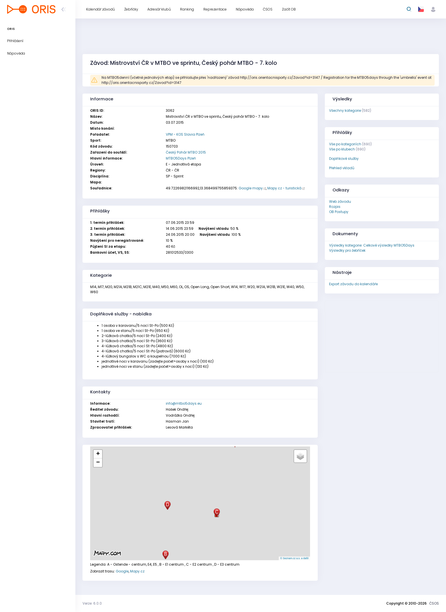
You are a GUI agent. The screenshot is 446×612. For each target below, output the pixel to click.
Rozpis (334, 206)
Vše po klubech (342, 149)
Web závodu (340, 201)
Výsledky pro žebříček (347, 250)
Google (122, 571)
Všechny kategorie (345, 110)
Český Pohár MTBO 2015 (186, 152)
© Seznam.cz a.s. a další (294, 558)
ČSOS (434, 603)
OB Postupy (338, 211)
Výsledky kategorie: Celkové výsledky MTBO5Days (371, 245)
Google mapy (251, 188)
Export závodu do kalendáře (353, 284)
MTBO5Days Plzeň (181, 158)
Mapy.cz (137, 571)
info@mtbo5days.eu (184, 403)
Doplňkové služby (344, 158)
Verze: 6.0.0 (92, 603)
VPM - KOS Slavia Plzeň (185, 134)
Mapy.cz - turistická (284, 188)
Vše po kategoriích (345, 144)
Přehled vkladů (341, 168)
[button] (165, 555)
